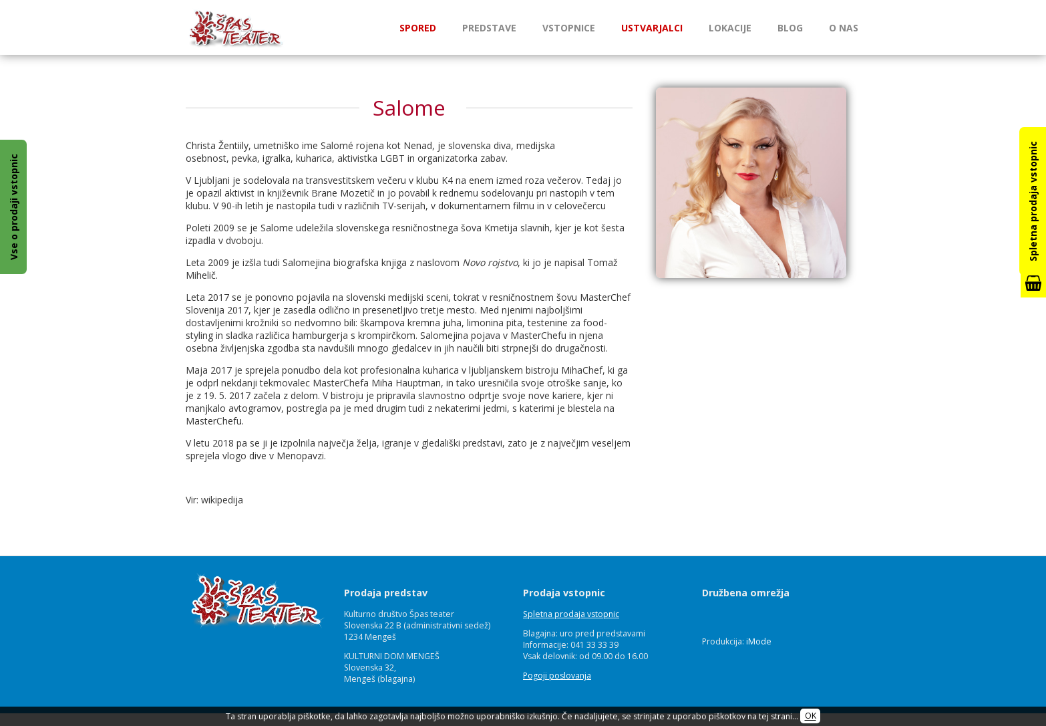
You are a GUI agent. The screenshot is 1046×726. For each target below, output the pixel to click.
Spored (417, 27)
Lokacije (730, 27)
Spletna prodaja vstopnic (571, 614)
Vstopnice (568, 27)
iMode (758, 641)
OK (810, 716)
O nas (843, 27)
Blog (790, 27)
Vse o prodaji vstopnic (13, 207)
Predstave (489, 27)
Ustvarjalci (652, 27)
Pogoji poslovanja (557, 675)
